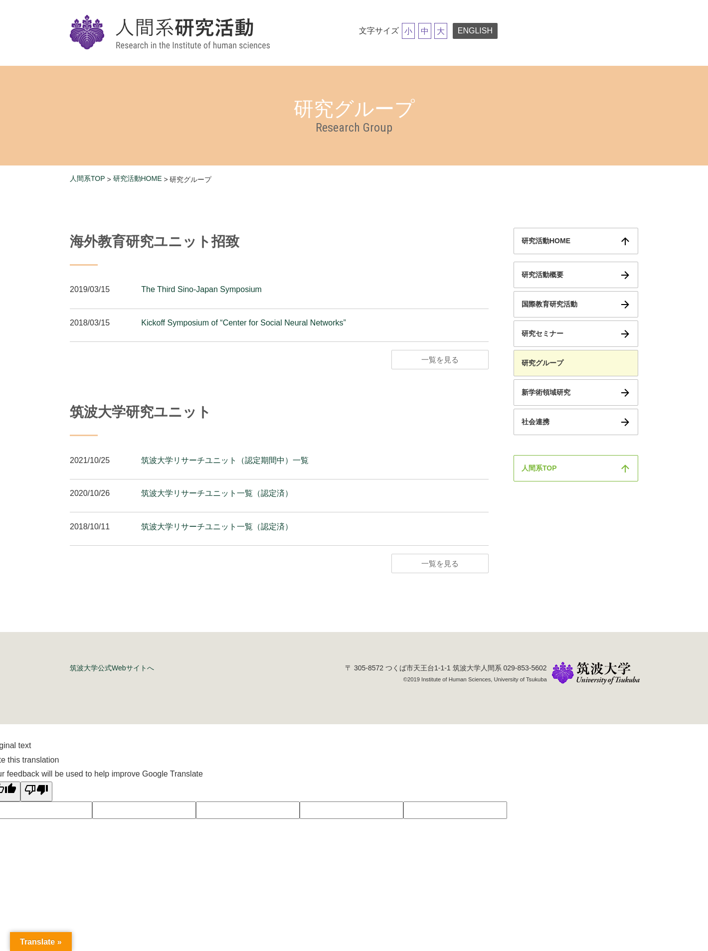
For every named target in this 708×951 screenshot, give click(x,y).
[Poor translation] (36, 791)
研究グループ (542, 363)
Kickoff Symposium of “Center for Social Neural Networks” (243, 322)
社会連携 (535, 422)
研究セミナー (542, 333)
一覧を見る (440, 359)
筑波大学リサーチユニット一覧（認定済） (217, 493)
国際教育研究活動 (549, 304)
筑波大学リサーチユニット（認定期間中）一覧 (225, 460)
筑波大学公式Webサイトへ (112, 668)
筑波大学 (596, 674)
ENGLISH (475, 30)
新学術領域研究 (546, 392)
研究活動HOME (137, 178)
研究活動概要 (542, 275)
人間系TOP (87, 178)
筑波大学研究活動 (172, 33)
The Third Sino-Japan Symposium (201, 289)
